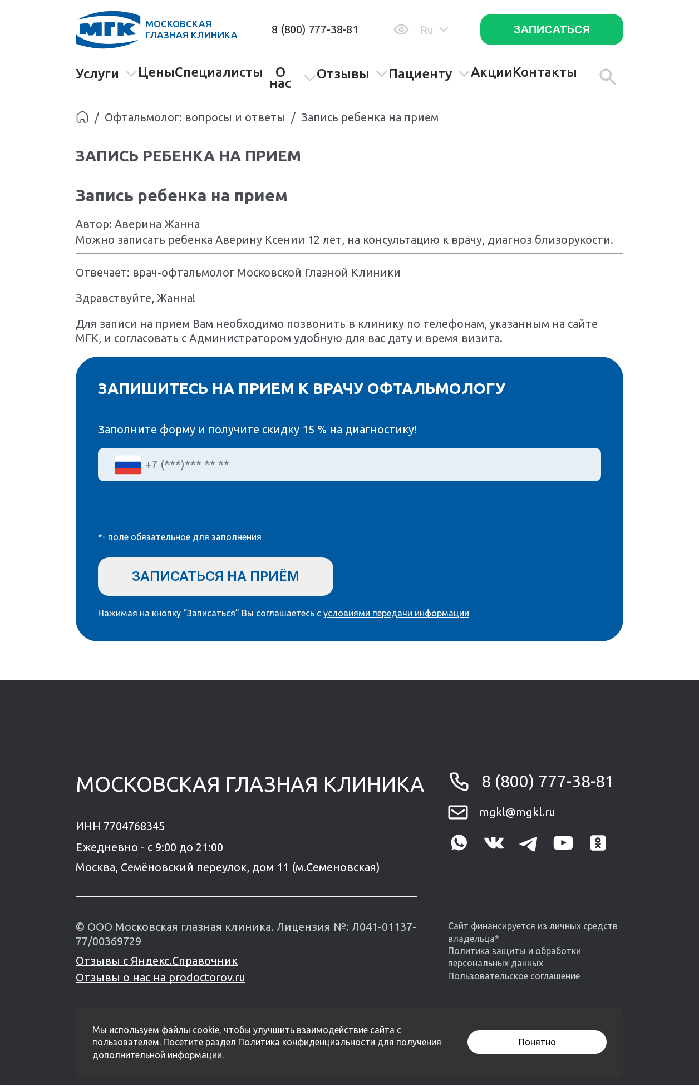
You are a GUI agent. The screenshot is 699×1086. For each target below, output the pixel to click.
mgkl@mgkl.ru (517, 812)
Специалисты (219, 72)
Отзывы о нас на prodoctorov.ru (160, 977)
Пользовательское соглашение (514, 976)
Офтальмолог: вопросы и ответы (195, 117)
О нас (292, 78)
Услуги (107, 74)
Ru (434, 29)
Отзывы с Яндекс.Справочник (157, 961)
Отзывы (352, 74)
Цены (156, 72)
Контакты (545, 72)
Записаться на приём (216, 576)
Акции (492, 72)
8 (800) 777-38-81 (315, 29)
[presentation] (182, 513)
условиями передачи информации (396, 613)
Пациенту (429, 74)
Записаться (552, 29)
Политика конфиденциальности (306, 1042)
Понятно (537, 1042)
